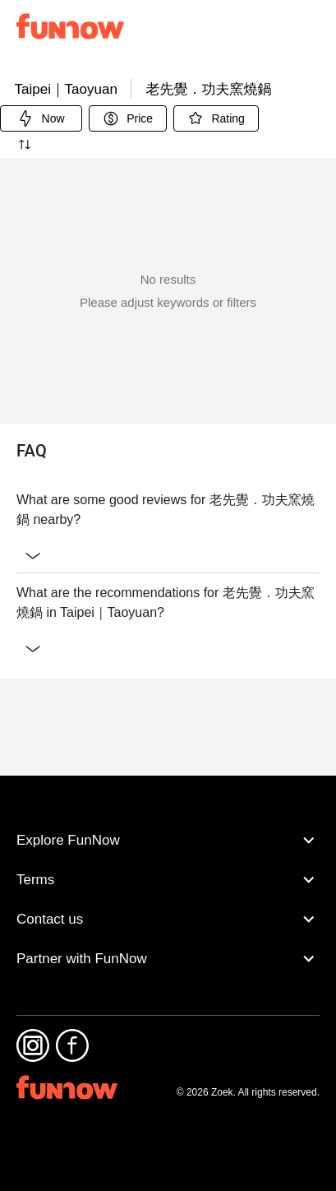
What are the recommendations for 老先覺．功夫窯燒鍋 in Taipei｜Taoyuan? (168, 731)
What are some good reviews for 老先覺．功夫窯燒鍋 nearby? (168, 638)
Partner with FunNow (168, 991)
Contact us (168, 951)
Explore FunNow (168, 872)
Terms (168, 912)
